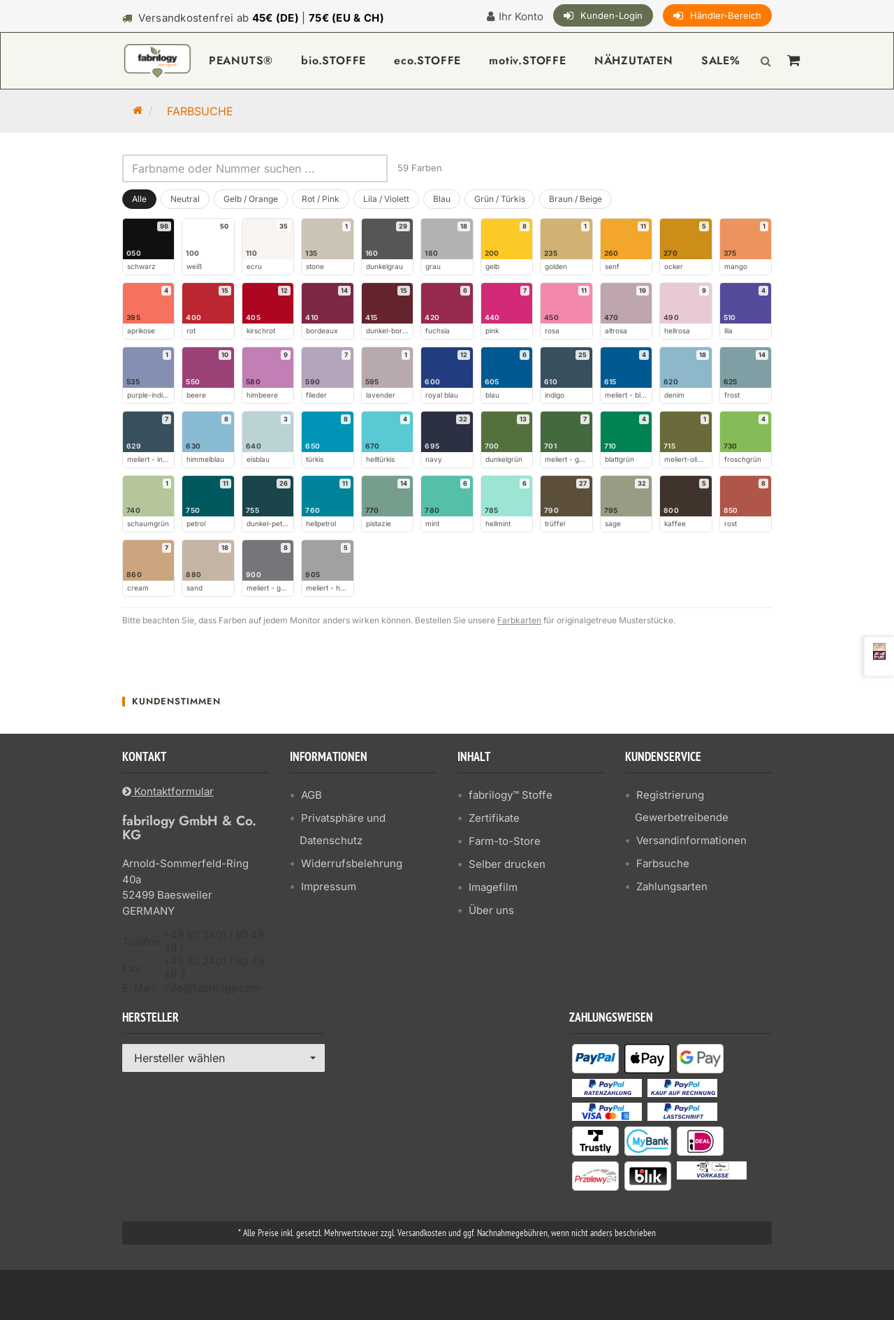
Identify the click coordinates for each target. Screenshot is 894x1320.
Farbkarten (519, 620)
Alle (139, 199)
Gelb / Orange (251, 199)
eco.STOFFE (427, 60)
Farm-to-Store (505, 841)
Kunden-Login (611, 15)
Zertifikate (494, 818)
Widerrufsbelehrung (351, 863)
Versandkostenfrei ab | (261, 17)
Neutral (185, 199)
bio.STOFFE (333, 60)
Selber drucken (507, 864)
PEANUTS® (241, 60)
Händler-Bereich (725, 15)
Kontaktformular (168, 791)
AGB (311, 795)
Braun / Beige (575, 199)
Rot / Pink (320, 199)
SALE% (720, 60)
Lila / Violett (386, 199)
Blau (441, 199)
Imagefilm (493, 887)
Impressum (328, 886)
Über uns (491, 910)
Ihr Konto (521, 16)
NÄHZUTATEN (633, 60)
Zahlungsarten (672, 886)
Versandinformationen (691, 840)
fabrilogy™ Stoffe (510, 795)
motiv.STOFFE (527, 60)
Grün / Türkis (499, 199)
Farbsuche (662, 863)
